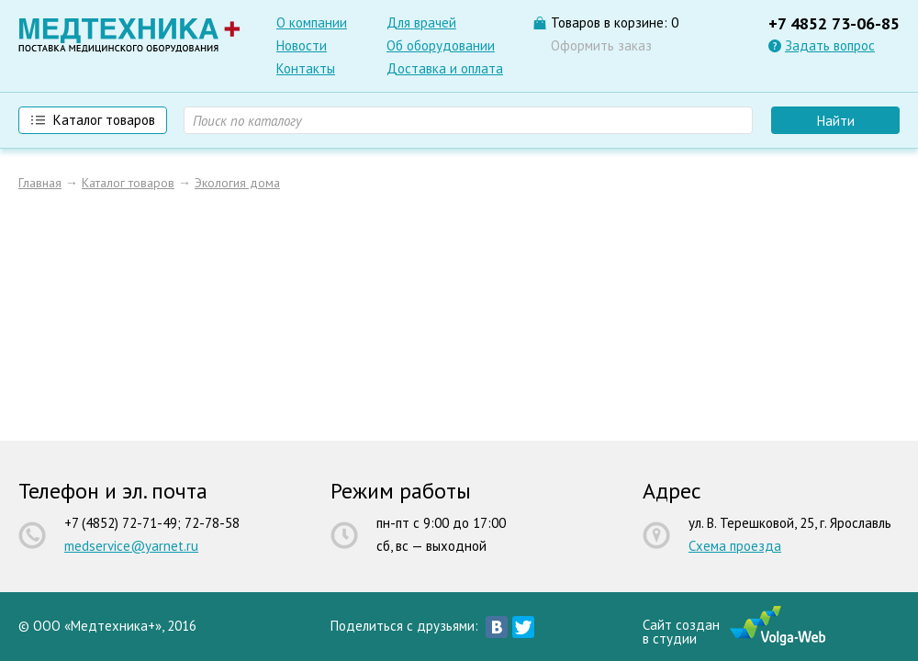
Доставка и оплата (444, 68)
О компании (311, 22)
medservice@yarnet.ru (131, 546)
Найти (836, 120)
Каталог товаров (128, 182)
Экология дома (237, 182)
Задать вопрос (830, 45)
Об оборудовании (440, 45)
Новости (301, 45)
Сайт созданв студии (681, 630)
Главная (40, 182)
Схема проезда (734, 546)
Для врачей (421, 22)
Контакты (305, 68)
